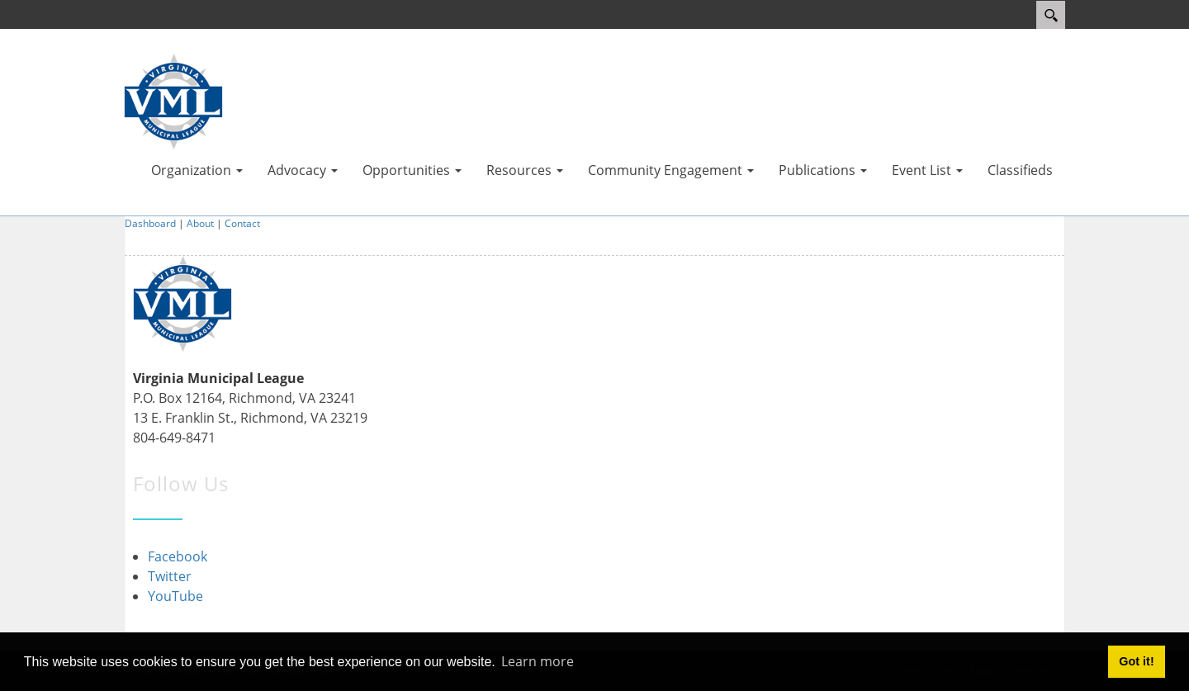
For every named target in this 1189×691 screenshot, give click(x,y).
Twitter (170, 576)
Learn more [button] (537, 661)
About (200, 223)
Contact (242, 223)
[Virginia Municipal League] (173, 99)
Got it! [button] (1136, 661)
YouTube (175, 596)
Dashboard (150, 223)
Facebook (177, 556)
